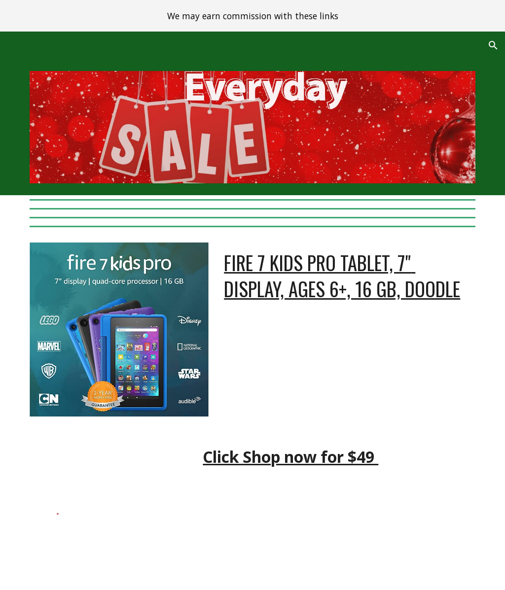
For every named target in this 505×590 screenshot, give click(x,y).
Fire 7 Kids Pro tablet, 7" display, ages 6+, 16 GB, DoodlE (342, 275)
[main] (347, 298)
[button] (493, 45)
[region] (252, 16)
